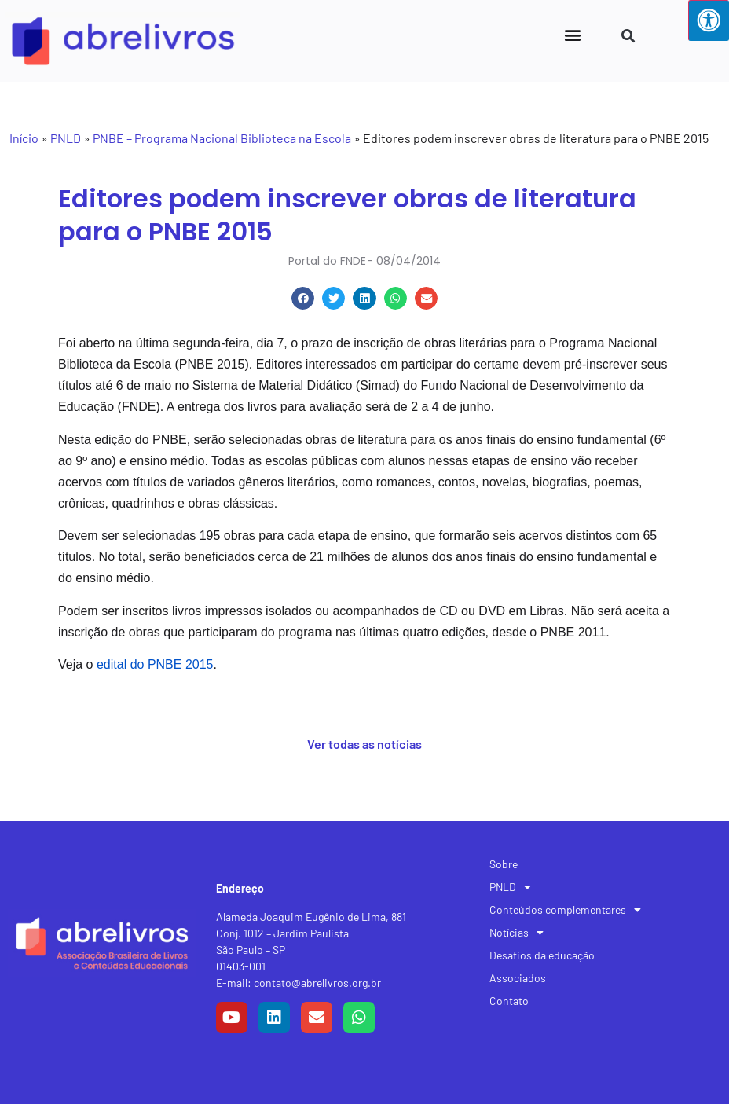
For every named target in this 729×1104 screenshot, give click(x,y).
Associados (517, 978)
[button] (573, 34)
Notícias (516, 933)
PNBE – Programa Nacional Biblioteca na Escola (222, 137)
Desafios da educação (542, 955)
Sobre (503, 864)
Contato (509, 1000)
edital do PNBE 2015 (155, 664)
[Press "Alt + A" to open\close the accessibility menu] (708, 20)
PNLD (65, 137)
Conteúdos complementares (565, 910)
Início (23, 137)
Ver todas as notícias (364, 743)
